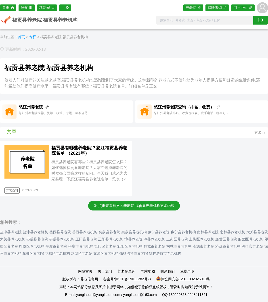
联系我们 (167, 271)
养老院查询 (126, 271)
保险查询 (217, 8)
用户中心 (242, 8)
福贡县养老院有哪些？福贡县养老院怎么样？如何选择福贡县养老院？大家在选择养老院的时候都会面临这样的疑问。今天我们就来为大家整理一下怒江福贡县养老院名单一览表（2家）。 (89, 173)
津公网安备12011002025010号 (185, 279)
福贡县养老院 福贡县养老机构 (64, 37)
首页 (8, 8)
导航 (27, 8)
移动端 (47, 8)
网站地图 (148, 271)
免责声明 (187, 271)
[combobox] (205, 20)
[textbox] (205, 20)
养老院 (193, 8)
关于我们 (105, 271)
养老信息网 (89, 279)
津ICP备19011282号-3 (133, 279)
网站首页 (85, 271)
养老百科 (12, 190)
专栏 (32, 37)
